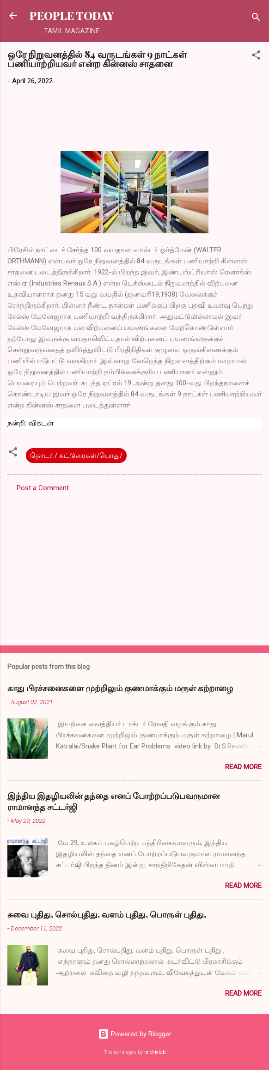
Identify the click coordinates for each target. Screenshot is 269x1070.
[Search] (256, 19)
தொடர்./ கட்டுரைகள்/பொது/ (76, 455)
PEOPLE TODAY (72, 15)
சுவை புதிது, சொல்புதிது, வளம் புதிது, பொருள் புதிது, (106, 914)
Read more (243, 767)
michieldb (154, 1052)
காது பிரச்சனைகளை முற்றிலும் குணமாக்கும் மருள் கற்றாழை (120, 687)
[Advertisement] (134, 566)
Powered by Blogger (134, 1034)
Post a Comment (43, 488)
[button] (256, 56)
